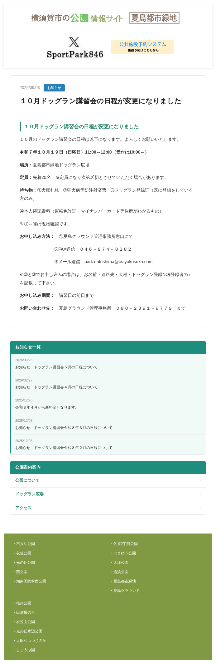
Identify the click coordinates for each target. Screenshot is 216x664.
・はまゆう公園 (123, 553)
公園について (108, 481)
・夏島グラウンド (125, 590)
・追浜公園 (119, 572)
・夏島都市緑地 (123, 581)
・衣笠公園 (21, 553)
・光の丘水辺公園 (27, 631)
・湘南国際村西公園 (29, 581)
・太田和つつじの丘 (29, 640)
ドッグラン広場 (108, 494)
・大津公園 (119, 562)
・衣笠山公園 (23, 622)
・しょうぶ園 (23, 650)
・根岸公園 (21, 603)
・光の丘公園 (23, 562)
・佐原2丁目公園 (124, 544)
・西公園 (19, 572)
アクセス (108, 508)
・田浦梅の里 (23, 612)
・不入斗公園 (23, 544)
